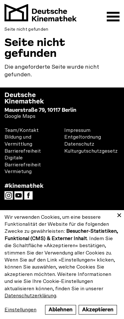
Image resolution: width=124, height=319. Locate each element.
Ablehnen (61, 309)
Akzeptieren (97, 309)
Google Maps (19, 116)
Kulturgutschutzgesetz (91, 151)
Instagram (10, 197)
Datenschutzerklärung (30, 295)
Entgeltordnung (82, 137)
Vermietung (18, 171)
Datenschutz (79, 144)
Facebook (30, 197)
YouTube (20, 197)
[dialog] (62, 264)
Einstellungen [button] (20, 309)
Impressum (77, 130)
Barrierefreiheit (22, 151)
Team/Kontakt (21, 130)
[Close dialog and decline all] (119, 214)
